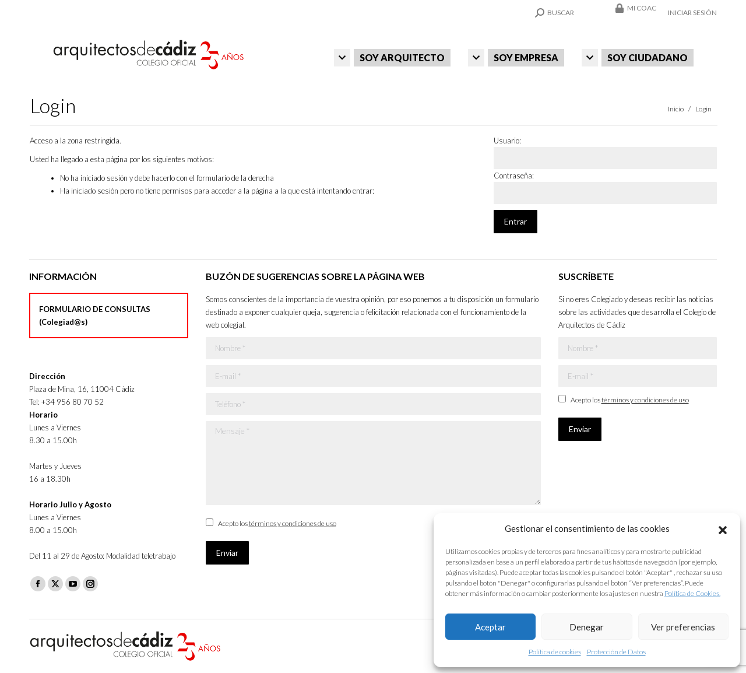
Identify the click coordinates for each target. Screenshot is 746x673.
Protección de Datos (616, 651)
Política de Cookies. (692, 593)
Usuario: (507, 140)
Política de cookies (555, 651)
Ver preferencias (683, 627)
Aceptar (490, 627)
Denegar (586, 627)
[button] (723, 528)
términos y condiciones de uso (292, 523)
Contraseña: (514, 175)
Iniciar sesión (692, 12)
